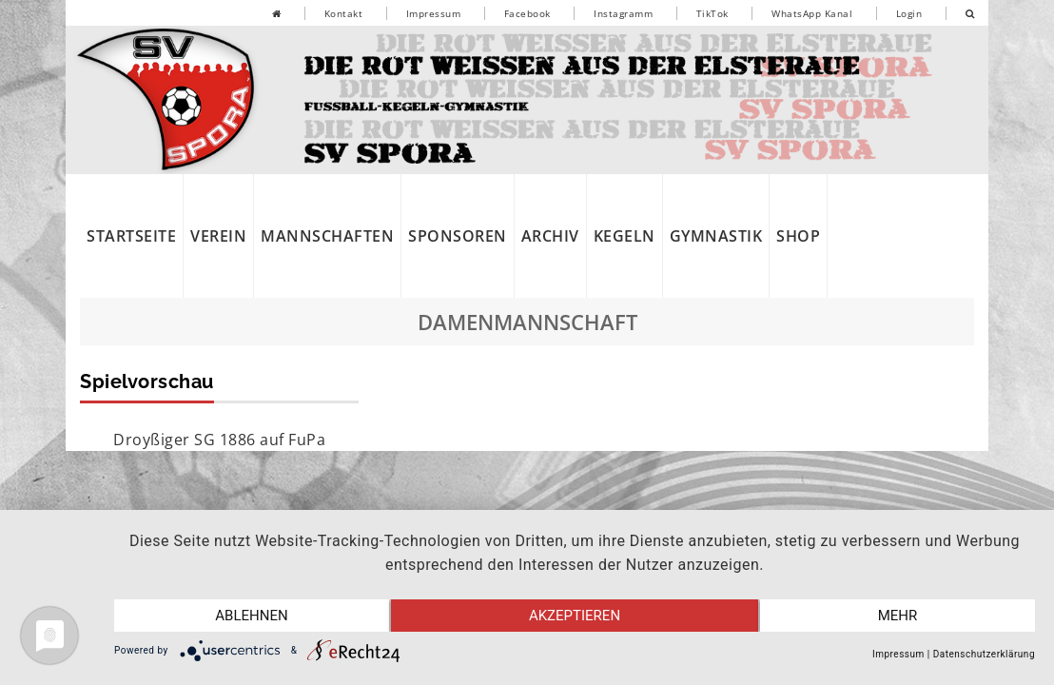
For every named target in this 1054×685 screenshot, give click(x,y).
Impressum (433, 13)
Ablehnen (251, 615)
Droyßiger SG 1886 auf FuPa (219, 439)
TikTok (712, 13)
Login (909, 13)
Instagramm (623, 13)
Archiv (550, 235)
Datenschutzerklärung (984, 654)
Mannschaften (327, 235)
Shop (798, 235)
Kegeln (624, 235)
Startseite (131, 235)
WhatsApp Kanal (811, 13)
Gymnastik (716, 235)
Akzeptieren (574, 615)
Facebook (527, 13)
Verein (218, 235)
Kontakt (343, 13)
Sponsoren (457, 235)
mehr (898, 615)
